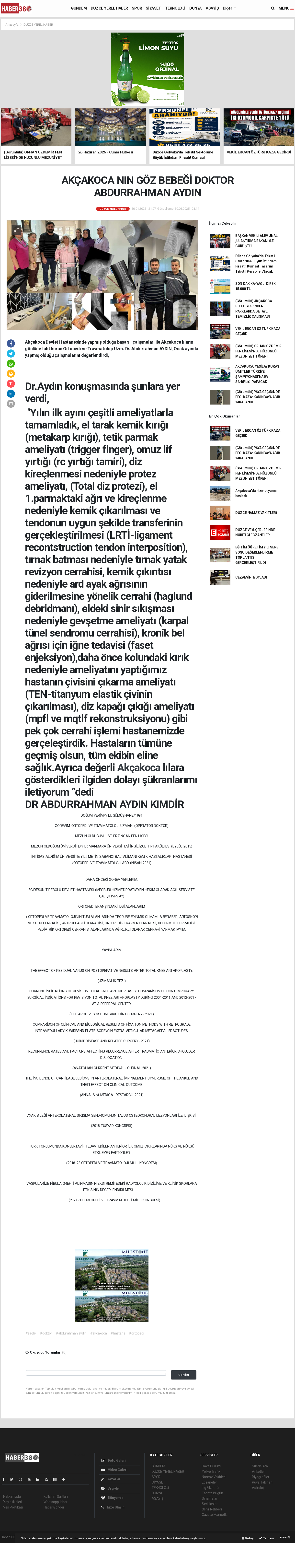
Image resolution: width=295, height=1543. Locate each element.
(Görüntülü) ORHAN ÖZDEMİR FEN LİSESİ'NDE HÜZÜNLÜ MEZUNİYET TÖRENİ (258, 351)
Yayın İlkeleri (12, 1502)
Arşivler (110, 1488)
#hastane (118, 1333)
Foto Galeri (113, 1460)
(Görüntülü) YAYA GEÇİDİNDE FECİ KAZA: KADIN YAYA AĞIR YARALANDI (257, 397)
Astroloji (258, 1488)
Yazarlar (111, 1479)
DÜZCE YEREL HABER (109, 8)
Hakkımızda (12, 1496)
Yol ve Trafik (211, 1471)
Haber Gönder (54, 1507)
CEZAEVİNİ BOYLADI (251, 577)
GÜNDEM (79, 8)
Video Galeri (114, 1470)
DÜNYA (195, 8)
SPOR (137, 8)
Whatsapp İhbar (55, 1502)
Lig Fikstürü (210, 1488)
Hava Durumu (212, 1466)
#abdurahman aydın (71, 1333)
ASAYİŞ (212, 8)
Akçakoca (139, 767)
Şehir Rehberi (212, 1509)
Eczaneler (209, 1482)
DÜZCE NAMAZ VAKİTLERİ (256, 513)
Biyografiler (260, 1477)
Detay (248, 1538)
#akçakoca (98, 1333)
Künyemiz (112, 1498)
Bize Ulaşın (113, 1507)
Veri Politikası (13, 1507)
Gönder (183, 1375)
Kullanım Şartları (56, 1496)
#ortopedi (136, 1333)
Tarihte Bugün (212, 1493)
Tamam (266, 1538)
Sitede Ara (260, 1466)
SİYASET (153, 8)
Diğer (228, 8)
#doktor (46, 1333)
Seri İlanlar (210, 1504)
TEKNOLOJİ (175, 8)
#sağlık (30, 1333)
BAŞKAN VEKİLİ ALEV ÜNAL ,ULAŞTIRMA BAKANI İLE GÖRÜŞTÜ (256, 241)
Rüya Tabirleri (262, 1482)
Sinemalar (209, 1498)
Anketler (258, 1471)
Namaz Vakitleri (214, 1477)
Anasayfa (12, 24)
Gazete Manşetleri (215, 1515)
